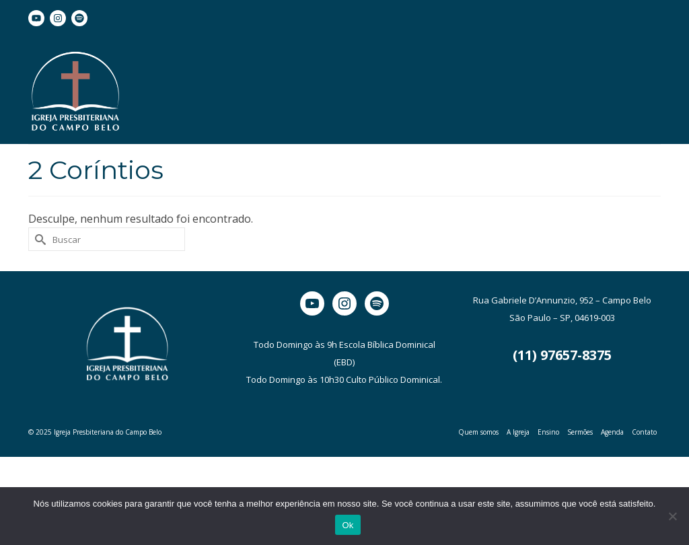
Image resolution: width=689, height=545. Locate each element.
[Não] (672, 516)
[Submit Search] (38, 239)
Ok (347, 525)
